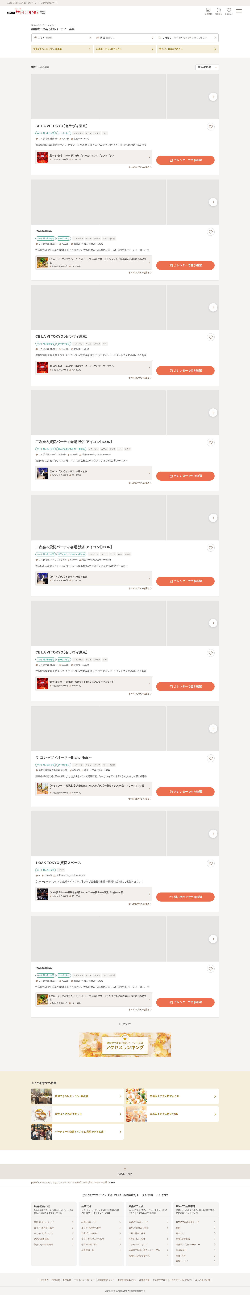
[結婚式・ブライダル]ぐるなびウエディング (51, 1182)
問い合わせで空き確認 (185, 897)
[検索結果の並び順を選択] (207, 67)
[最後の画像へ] (213, 97)
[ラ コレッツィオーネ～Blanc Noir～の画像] (125, 728)
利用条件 (67, 1280)
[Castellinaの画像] (125, 202)
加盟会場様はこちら (127, 1280)
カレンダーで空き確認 (185, 160)
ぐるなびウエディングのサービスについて (172, 1280)
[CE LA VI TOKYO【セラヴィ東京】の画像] (125, 96)
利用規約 (56, 1280)
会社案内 (44, 1280)
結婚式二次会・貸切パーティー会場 (91, 1182)
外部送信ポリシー (106, 1280)
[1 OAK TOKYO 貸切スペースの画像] (125, 833)
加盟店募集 (144, 1280)
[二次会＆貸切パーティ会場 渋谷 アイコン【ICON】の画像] (125, 412)
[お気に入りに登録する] (211, 126)
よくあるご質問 (202, 1280)
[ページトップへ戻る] (125, 1171)
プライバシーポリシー (84, 1280)
